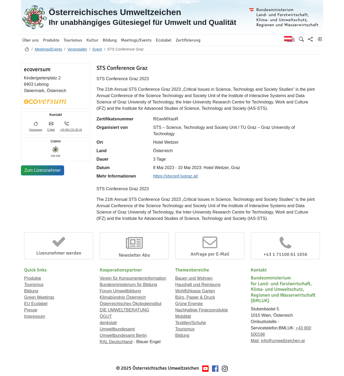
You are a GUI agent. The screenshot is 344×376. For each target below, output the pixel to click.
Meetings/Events (48, 49)
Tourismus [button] (73, 40)
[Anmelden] (319, 39)
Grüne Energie (189, 303)
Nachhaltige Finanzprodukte (201, 310)
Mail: (255, 340)
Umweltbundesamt (117, 329)
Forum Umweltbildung (120, 291)
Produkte (32, 278)
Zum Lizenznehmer (42, 170)
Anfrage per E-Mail (210, 254)
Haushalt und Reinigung (197, 284)
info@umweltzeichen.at (283, 340)
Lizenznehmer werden (58, 253)
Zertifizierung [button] (188, 40)
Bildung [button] (110, 40)
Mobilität (183, 316)
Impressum (34, 316)
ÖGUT (106, 316)
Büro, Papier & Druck (195, 297)
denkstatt (108, 322)
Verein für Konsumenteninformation (133, 278)
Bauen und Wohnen (194, 278)
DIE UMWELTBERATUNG (124, 310)
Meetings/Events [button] (136, 40)
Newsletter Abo (134, 255)
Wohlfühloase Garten (195, 291)
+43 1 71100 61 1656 (285, 254)
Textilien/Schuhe (190, 322)
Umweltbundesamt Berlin (123, 335)
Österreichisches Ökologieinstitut (130, 303)
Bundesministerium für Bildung (128, 284)
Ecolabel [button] (163, 40)
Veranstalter (77, 49)
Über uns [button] (30, 40)
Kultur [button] (92, 40)
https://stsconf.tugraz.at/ (175, 176)
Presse (30, 310)
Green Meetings (39, 297)
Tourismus (33, 284)
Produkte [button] (51, 40)
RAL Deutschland (116, 341)
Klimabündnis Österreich (123, 297)
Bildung (31, 291)
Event (97, 49)
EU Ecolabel (35, 303)
